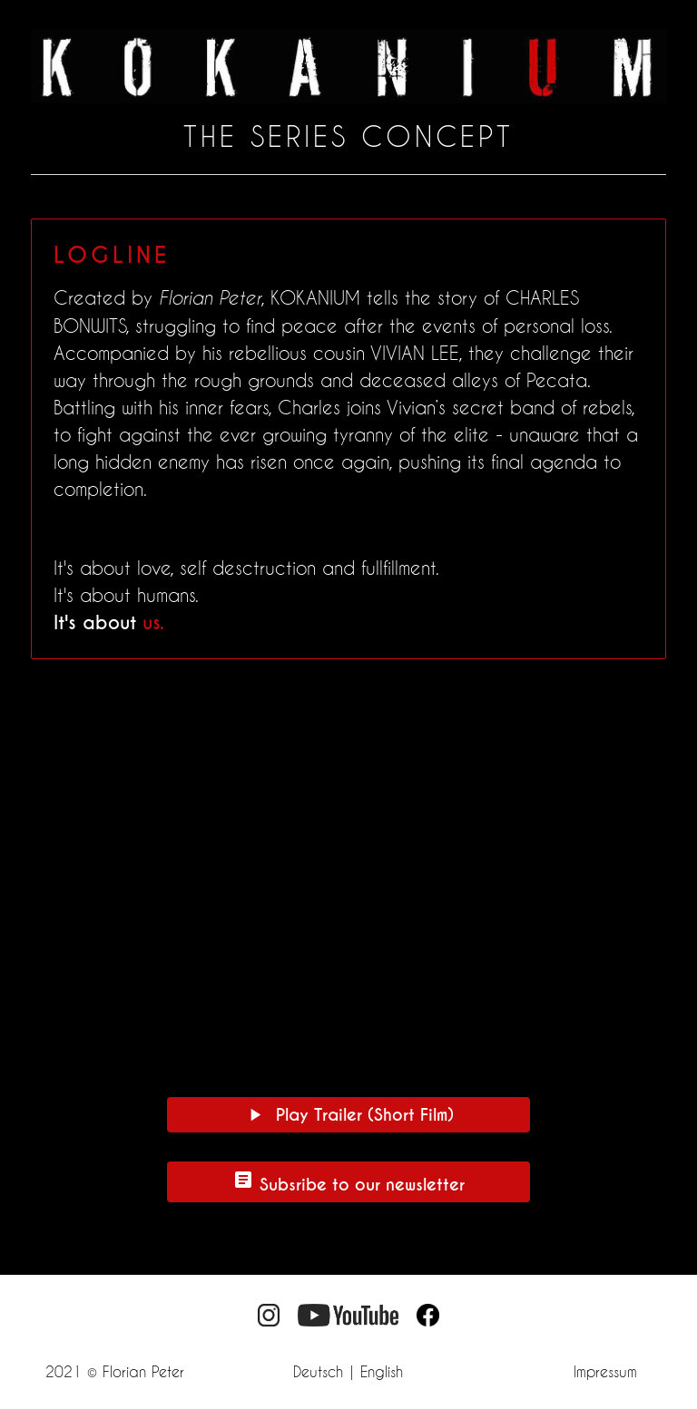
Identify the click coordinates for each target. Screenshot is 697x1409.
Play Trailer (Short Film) (349, 1114)
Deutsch (318, 1371)
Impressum (605, 1371)
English (381, 1371)
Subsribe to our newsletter (348, 1182)
